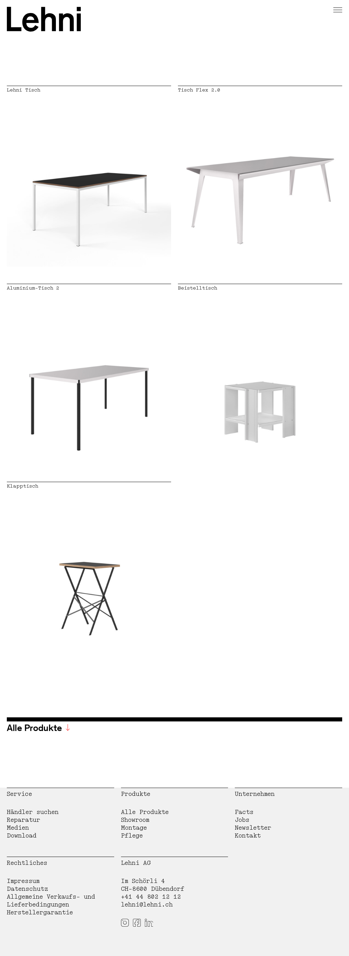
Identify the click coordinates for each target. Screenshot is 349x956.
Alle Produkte (145, 812)
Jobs (242, 820)
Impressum (23, 881)
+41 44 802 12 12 (151, 896)
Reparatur (23, 820)
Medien (18, 827)
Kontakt (248, 835)
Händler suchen (33, 812)
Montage (134, 827)
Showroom (135, 820)
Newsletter (253, 827)
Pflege (132, 835)
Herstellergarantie (40, 912)
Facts (244, 812)
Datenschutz (27, 888)
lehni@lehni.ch (147, 904)
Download (21, 835)
